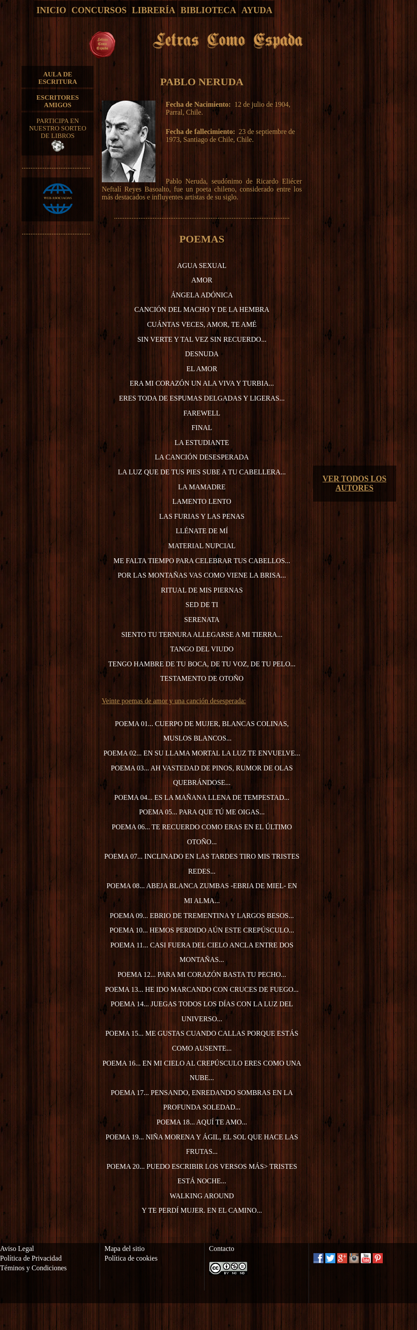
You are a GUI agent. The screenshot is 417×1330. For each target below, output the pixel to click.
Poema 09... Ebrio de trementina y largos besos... (202, 915)
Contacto (221, 1248)
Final (201, 427)
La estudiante (202, 442)
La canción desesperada (202, 457)
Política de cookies (131, 1258)
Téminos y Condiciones (33, 1268)
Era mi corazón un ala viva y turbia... (201, 383)
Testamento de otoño (202, 678)
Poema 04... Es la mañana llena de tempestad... (201, 797)
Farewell (201, 413)
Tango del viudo (202, 649)
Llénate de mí (202, 531)
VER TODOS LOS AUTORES (354, 483)
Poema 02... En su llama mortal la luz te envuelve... (202, 753)
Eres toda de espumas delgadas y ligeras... (201, 398)
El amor (202, 368)
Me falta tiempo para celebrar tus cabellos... (202, 560)
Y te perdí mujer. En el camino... (202, 1210)
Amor (201, 280)
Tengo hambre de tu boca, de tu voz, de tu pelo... (201, 664)
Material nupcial (202, 545)
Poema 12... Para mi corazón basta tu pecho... (202, 974)
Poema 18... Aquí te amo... (202, 1122)
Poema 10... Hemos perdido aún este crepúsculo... (202, 930)
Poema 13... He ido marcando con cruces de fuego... (201, 989)
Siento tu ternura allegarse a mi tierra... (201, 634)
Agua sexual (201, 265)
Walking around (202, 1196)
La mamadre (202, 487)
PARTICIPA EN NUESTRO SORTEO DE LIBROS (57, 134)
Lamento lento (202, 501)
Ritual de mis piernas (202, 590)
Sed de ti (202, 604)
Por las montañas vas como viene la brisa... (202, 575)
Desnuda (202, 354)
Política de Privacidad (30, 1258)
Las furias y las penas (201, 516)
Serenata (202, 619)
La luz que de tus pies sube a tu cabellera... (202, 472)
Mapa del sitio (124, 1248)
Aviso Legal (17, 1248)
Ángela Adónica (202, 295)
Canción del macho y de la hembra (202, 309)
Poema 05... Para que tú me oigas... (202, 812)
